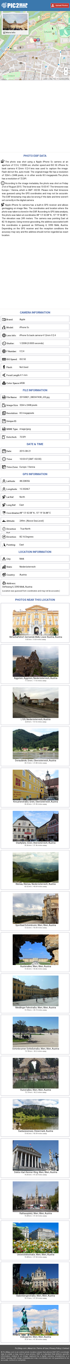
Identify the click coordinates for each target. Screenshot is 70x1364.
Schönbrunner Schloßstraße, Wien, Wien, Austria (35, 1048)
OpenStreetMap (63, 79)
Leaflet (45, 79)
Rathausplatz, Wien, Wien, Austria (36, 1213)
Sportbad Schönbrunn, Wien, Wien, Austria (35, 925)
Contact (66, 1348)
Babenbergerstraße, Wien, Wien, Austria (36, 1296)
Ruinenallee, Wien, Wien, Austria (35, 1090)
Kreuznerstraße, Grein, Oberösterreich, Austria (35, 801)
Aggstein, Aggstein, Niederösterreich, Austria (35, 678)
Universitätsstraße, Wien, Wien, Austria (35, 1254)
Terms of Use (42, 1348)
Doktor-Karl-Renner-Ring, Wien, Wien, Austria (35, 1172)
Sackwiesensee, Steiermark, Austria (35, 1131)
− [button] (66, 73)
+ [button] (66, 69)
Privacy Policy (55, 1348)
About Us (31, 1348)
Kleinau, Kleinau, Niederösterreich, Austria (36, 884)
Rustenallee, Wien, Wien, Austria (35, 966)
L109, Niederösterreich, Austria (35, 719)
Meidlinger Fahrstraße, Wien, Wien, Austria (35, 1007)
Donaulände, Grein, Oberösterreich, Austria (35, 760)
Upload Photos (61, 5)
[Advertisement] (35, 117)
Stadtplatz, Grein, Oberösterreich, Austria (35, 843)
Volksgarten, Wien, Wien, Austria (35, 1337)
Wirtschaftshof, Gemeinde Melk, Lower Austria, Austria (35, 637)
